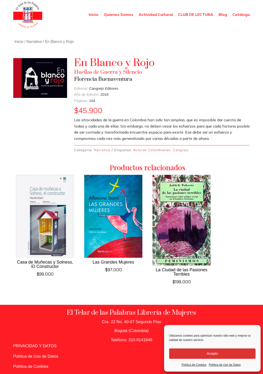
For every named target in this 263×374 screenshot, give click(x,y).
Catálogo (241, 14)
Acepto (212, 353)
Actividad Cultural (156, 14)
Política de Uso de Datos (225, 365)
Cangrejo (181, 150)
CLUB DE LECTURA (195, 14)
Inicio (93, 14)
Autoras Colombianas (152, 150)
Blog (223, 14)
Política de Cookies (194, 365)
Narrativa (34, 42)
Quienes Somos (118, 14)
